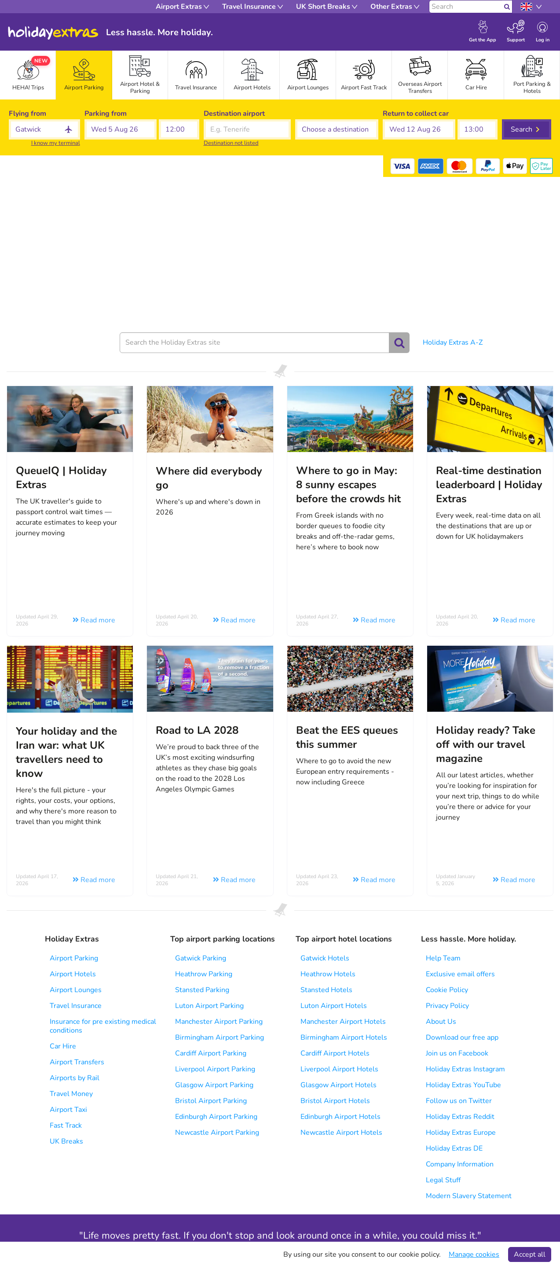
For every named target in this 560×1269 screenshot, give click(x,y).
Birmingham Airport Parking (219, 1037)
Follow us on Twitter (459, 1100)
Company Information (460, 1164)
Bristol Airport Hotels (335, 1100)
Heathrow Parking (203, 974)
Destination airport (234, 113)
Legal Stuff (443, 1180)
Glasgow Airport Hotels (338, 1085)
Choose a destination (329, 113)
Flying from (27, 113)
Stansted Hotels (326, 990)
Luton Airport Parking (209, 1005)
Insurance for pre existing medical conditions (103, 1026)
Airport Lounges (76, 990)
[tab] (84, 75)
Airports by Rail (74, 1078)
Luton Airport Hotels (333, 1005)
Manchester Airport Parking (219, 1021)
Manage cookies (474, 1254)
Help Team (443, 958)
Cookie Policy (447, 990)
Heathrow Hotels (327, 974)
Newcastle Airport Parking (217, 1132)
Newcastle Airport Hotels (341, 1132)
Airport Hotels (73, 974)
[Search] (465, 6)
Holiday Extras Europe (461, 1132)
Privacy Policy (447, 1005)
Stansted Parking (202, 990)
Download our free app (462, 1037)
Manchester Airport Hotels (343, 1021)
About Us (441, 1021)
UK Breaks (66, 1141)
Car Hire (63, 1046)
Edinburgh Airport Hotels (340, 1116)
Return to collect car (416, 113)
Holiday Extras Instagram (465, 1069)
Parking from (105, 113)
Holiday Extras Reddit (460, 1116)
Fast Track (66, 1125)
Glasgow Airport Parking (214, 1085)
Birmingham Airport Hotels (343, 1037)
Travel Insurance (76, 1005)
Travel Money (71, 1093)
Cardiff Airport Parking (210, 1053)
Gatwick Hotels (324, 958)
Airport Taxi (68, 1109)
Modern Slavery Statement (469, 1196)
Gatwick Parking (200, 958)
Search (521, 129)
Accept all (529, 1254)
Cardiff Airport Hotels (335, 1053)
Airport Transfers (77, 1062)
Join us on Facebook (457, 1053)
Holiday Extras (53, 33)
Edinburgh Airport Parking (216, 1116)
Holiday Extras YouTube (463, 1085)
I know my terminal (55, 143)
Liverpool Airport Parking (215, 1069)
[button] (120, 129)
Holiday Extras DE (454, 1148)
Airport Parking (74, 958)
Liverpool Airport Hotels (339, 1069)
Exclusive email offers (460, 974)
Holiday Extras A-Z (453, 342)
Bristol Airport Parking (211, 1100)
